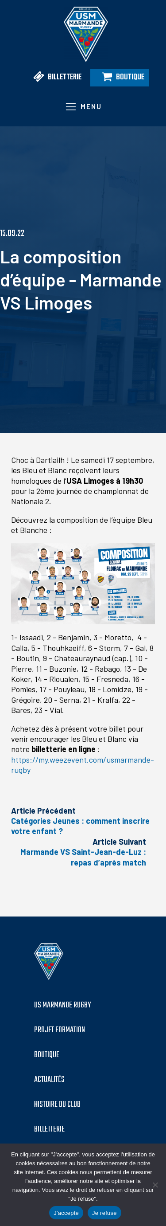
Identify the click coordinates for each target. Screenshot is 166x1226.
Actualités (49, 1080)
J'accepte (66, 1213)
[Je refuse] (155, 1184)
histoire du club (57, 1105)
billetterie (49, 1130)
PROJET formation (59, 1030)
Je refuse (104, 1213)
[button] (54, 77)
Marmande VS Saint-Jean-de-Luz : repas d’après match (83, 857)
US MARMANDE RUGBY (62, 1005)
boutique (46, 1055)
